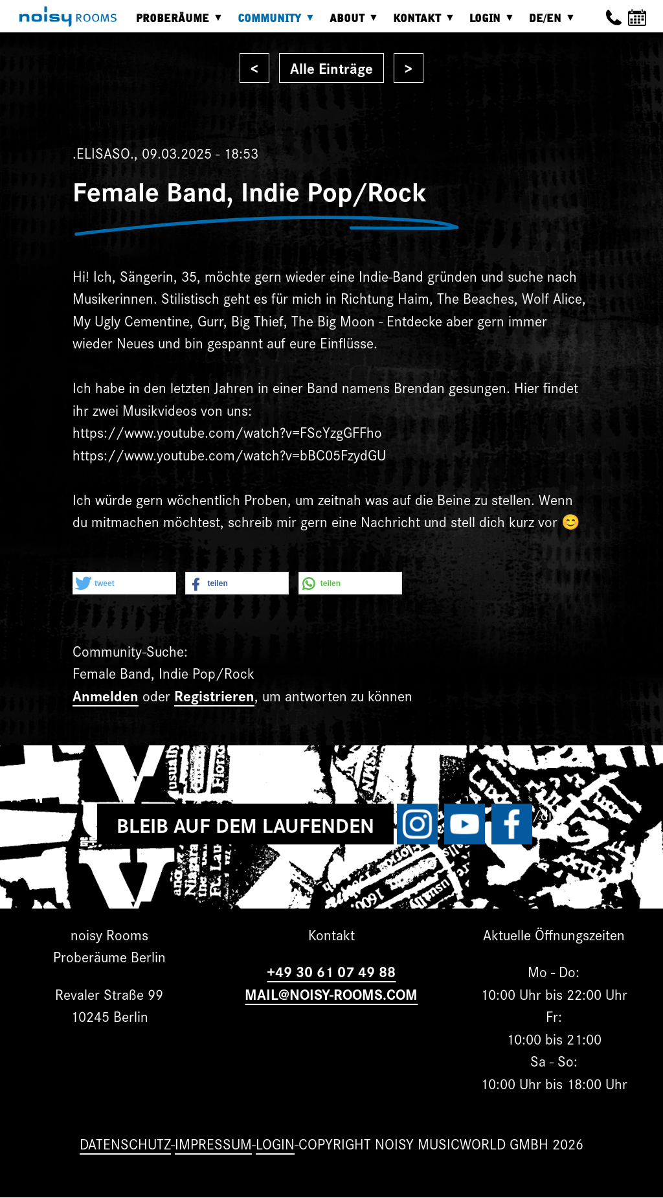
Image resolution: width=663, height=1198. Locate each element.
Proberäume (175, 23)
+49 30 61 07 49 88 (331, 971)
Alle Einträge (331, 67)
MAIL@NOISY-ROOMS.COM (331, 993)
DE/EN (548, 23)
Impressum (213, 1143)
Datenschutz (125, 1143)
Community (272, 23)
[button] (124, 583)
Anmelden (106, 695)
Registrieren (214, 695)
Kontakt (420, 23)
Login (488, 23)
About (350, 23)
